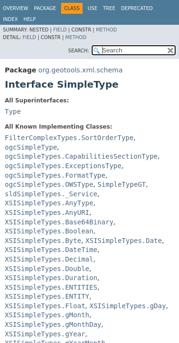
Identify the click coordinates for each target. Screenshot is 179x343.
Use (92, 8)
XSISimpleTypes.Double (47, 268)
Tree (109, 8)
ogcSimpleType (31, 147)
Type (13, 111)
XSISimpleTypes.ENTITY (47, 296)
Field (59, 29)
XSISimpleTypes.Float (45, 306)
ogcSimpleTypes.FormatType (55, 175)
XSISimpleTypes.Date (123, 240)
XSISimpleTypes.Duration (51, 278)
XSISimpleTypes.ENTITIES (51, 287)
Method (106, 29)
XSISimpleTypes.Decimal (49, 259)
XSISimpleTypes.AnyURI (47, 212)
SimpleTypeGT (121, 184)
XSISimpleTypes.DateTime (51, 249)
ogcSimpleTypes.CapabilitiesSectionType (81, 156)
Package (45, 8)
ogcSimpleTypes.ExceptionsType (63, 166)
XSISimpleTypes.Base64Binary (59, 222)
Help (29, 19)
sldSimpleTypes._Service (51, 194)
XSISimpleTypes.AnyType (49, 203)
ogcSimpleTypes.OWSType (49, 184)
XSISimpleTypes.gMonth (47, 315)
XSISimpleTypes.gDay (127, 306)
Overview (15, 8)
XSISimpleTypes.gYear (45, 334)
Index (10, 19)
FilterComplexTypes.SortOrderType (69, 137)
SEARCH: (78, 50)
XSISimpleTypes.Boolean (49, 231)
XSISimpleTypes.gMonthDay (53, 324)
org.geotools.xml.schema (80, 70)
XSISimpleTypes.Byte (43, 240)
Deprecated (137, 8)
